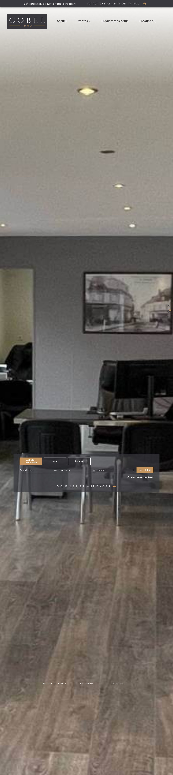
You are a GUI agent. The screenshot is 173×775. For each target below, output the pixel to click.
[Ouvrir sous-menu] (90, 21)
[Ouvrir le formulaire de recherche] (145, 470)
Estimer (79, 461)
